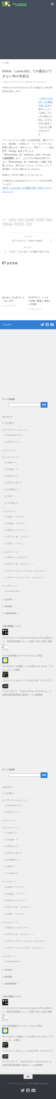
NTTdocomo (7, 224)
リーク (8, 511)
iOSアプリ (12, 442)
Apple (10, 462)
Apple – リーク (14, 516)
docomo (12, 220)
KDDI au (11, 476)
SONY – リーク (14, 543)
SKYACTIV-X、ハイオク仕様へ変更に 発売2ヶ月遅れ (39, 301)
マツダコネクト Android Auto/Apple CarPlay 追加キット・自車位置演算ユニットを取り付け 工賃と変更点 (28, 641)
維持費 (8, 606)
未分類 (8, 599)
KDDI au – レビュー (16, 557)
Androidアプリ (14, 435)
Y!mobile (11, 503)
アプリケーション (14, 430)
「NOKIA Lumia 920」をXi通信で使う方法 (45, 102)
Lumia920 (40, 220)
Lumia (20, 220)
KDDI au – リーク (15, 530)
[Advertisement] (28, 29)
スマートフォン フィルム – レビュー (25, 570)
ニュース (9, 457)
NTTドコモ (19, 224)
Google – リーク (15, 523)
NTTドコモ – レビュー (18, 564)
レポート (9, 586)
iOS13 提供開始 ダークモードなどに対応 (22, 655)
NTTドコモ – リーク (17, 536)
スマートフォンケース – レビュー (24, 577)
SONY (10, 496)
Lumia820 (29, 220)
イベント (9, 450)
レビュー (9, 552)
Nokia (49, 220)
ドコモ (29, 224)
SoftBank (11, 489)
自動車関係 (10, 613)
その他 (5, 62)
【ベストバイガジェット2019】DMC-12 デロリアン (28, 680)
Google (10, 469)
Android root (13, 591)
